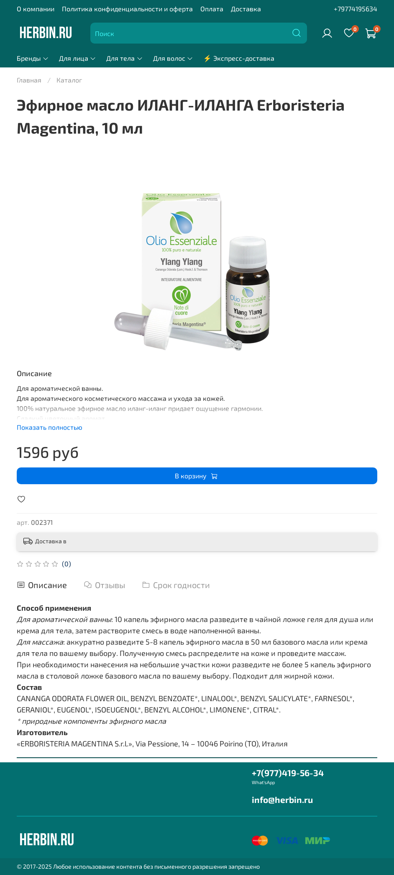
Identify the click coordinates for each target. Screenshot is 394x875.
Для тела (124, 58)
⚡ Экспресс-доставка (238, 58)
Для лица (77, 58)
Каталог (69, 80)
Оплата (211, 9)
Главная (29, 80)
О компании (35, 9)
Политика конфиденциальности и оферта (127, 9)
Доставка (246, 9)
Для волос (173, 58)
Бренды (33, 58)
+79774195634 (355, 9)
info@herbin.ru (282, 799)
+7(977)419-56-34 (288, 772)
